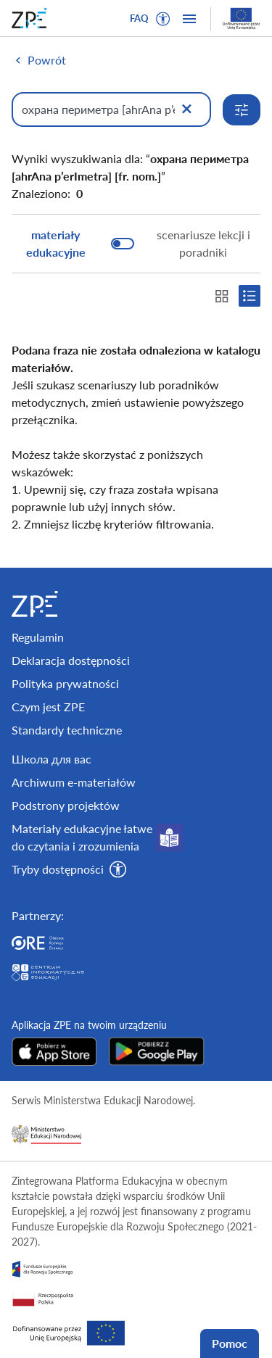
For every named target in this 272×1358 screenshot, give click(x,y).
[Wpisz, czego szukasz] (111, 109)
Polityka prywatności (65, 683)
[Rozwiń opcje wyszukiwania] (241, 109)
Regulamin (38, 637)
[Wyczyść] (186, 109)
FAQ (139, 18)
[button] (163, 19)
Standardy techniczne (67, 730)
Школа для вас (51, 759)
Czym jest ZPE (48, 706)
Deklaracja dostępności (71, 660)
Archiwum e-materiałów (74, 782)
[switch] (136, 243)
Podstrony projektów (66, 805)
